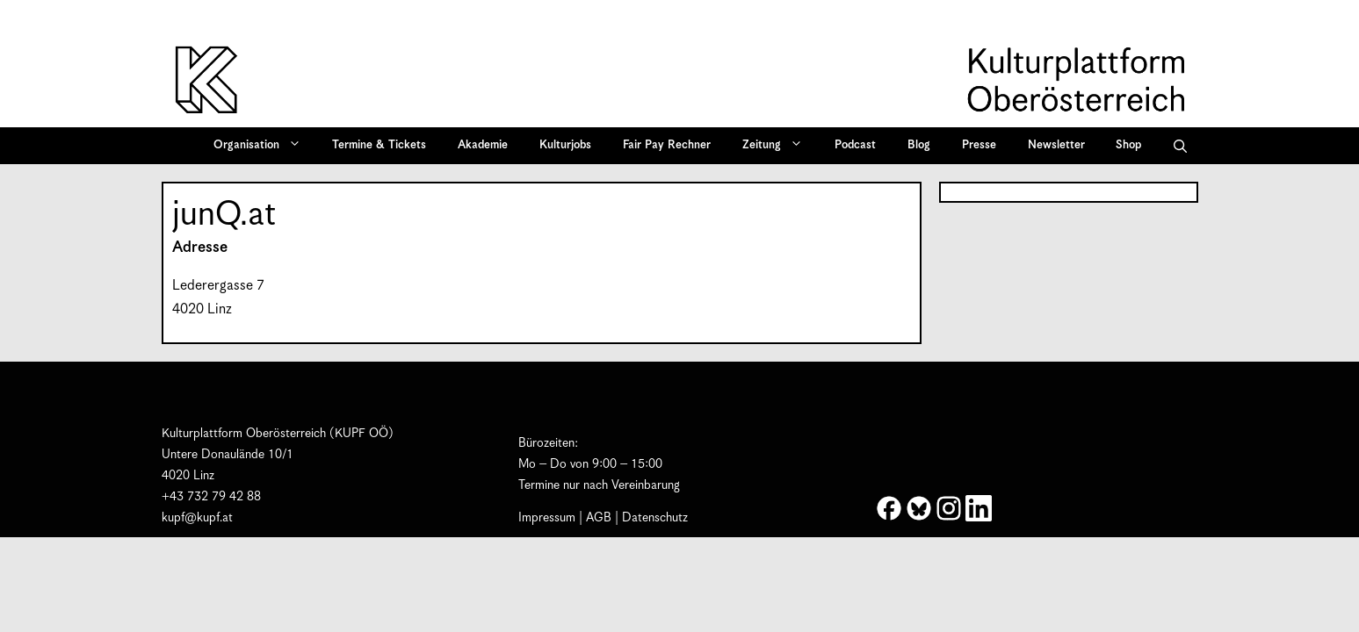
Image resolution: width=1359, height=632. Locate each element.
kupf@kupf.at (197, 518)
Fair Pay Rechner (667, 145)
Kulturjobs (565, 145)
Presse (979, 145)
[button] (1180, 146)
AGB (598, 518)
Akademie (483, 145)
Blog (918, 145)
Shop (1128, 145)
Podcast (855, 145)
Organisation (263, 145)
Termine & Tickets (379, 145)
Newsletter (1056, 145)
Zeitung (778, 145)
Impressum (546, 518)
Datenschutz (655, 518)
